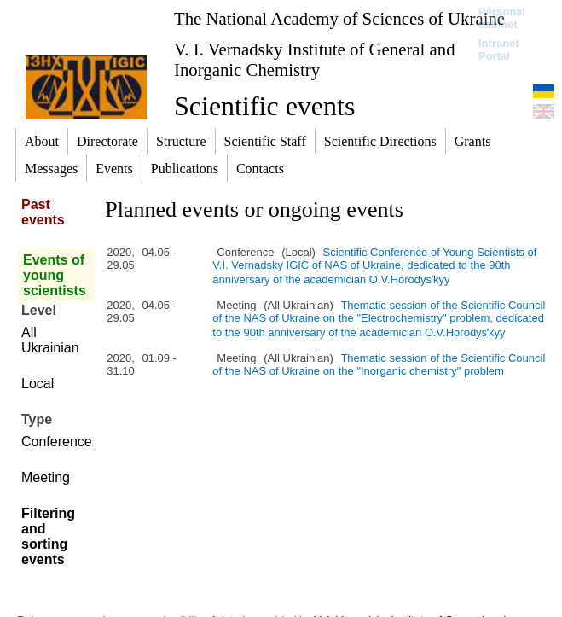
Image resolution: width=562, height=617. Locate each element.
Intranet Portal (498, 49)
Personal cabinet (501, 18)
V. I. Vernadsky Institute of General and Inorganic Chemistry (314, 59)
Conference (56, 441)
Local (37, 383)
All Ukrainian (50, 340)
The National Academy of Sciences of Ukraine (339, 18)
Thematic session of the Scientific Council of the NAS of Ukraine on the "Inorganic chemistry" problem (378, 364)
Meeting (45, 477)
